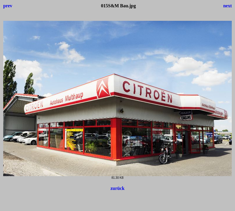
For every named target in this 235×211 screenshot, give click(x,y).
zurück (117, 188)
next (227, 5)
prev (7, 5)
